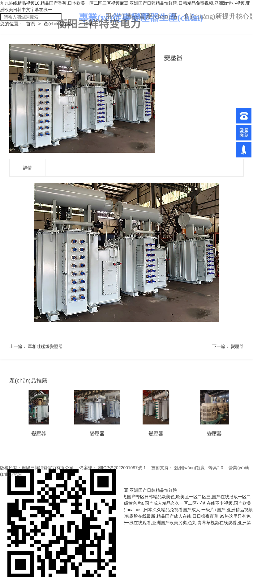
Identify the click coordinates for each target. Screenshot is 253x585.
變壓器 (237, 346)
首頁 (31, 23)
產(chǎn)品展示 (60, 23)
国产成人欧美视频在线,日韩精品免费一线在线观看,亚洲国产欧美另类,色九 (125, 522)
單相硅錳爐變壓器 (45, 346)
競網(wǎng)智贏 (189, 467)
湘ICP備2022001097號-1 (122, 467)
